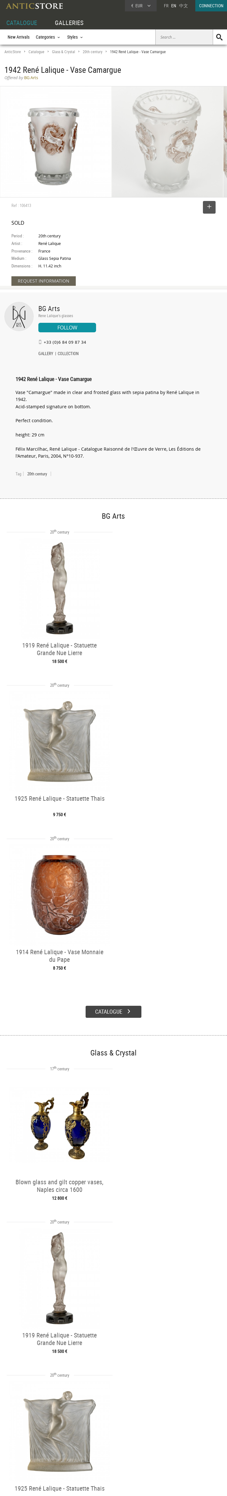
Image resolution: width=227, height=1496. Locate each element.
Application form (23, 1457)
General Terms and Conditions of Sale (127, 1484)
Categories (59, 1436)
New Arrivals (18, 37)
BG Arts (49, 308)
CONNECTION (211, 6)
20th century (92, 51)
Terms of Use (82, 1484)
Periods (57, 1450)
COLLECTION (68, 354)
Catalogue (36, 51)
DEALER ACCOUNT (20, 1429)
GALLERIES (69, 22)
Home (167, 1439)
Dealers (103, 1436)
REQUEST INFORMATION (43, 281)
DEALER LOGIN (24, 1443)
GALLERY (45, 354)
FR (166, 6)
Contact (168, 1445)
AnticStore (12, 51)
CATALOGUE (21, 22)
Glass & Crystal (63, 51)
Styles (56, 1443)
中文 (183, 6)
